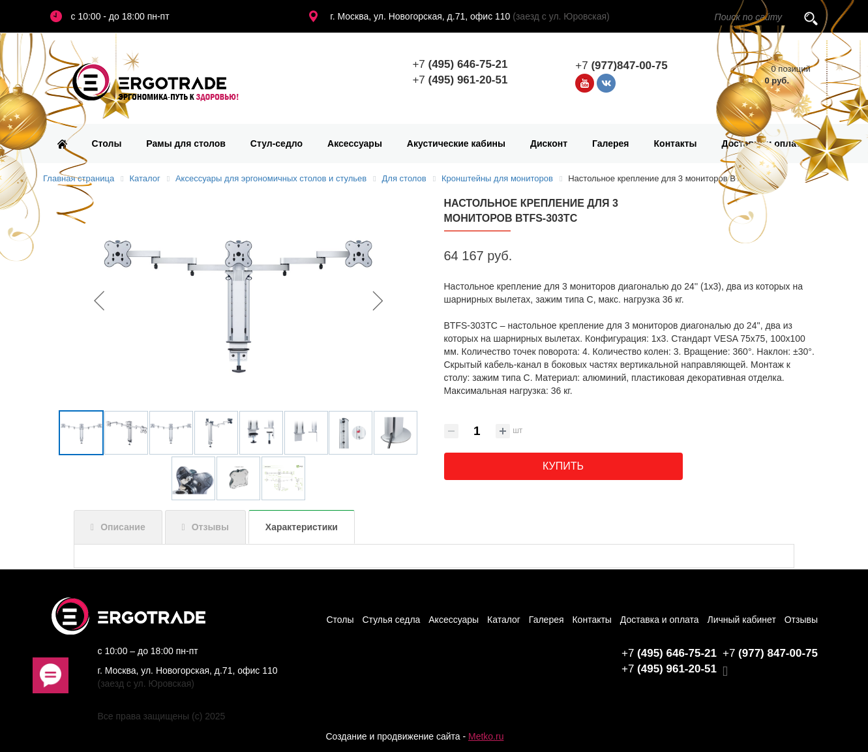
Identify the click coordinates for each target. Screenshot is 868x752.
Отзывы (210, 527)
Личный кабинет (742, 619)
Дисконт (548, 143)
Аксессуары (354, 143)
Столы (107, 143)
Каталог (503, 619)
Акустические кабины (456, 143)
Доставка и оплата (764, 143)
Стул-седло (276, 143)
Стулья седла (391, 619)
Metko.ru (485, 736)
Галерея (610, 143)
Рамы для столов (186, 143)
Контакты (675, 143)
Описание (122, 527)
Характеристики (301, 527)
